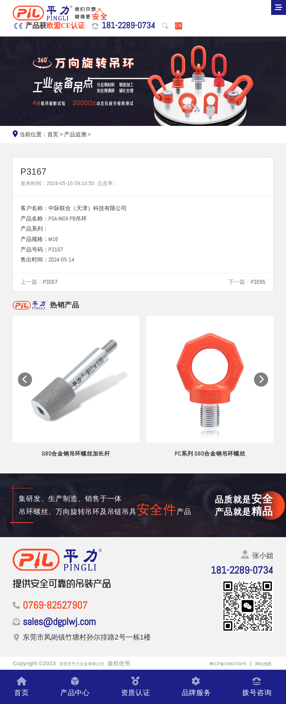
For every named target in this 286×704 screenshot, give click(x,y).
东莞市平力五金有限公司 (90, 663)
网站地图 (260, 663)
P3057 (50, 282)
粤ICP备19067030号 (215, 663)
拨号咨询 (256, 687)
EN (178, 25)
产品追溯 (75, 134)
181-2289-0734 (128, 25)
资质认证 (135, 687)
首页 (52, 134)
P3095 (258, 282)
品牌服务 (196, 687)
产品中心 (75, 687)
